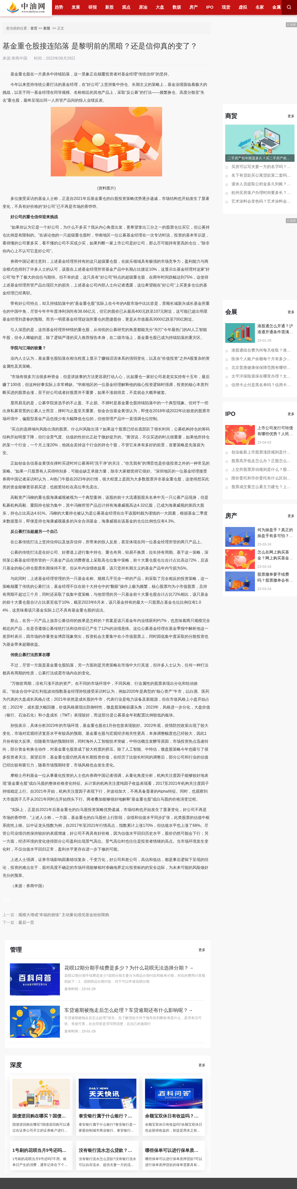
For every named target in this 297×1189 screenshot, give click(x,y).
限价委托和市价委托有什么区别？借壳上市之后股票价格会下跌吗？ (263, 478)
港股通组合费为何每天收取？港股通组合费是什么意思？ (263, 350)
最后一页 (26, 922)
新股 (109, 7)
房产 (193, 7)
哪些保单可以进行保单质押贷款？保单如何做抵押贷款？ (174, 1150)
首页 (33, 28)
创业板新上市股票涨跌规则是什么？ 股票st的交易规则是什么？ (263, 452)
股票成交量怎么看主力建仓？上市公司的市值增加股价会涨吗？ (263, 487)
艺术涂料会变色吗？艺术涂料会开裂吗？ (263, 201)
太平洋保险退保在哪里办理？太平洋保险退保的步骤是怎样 (263, 376)
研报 (92, 7)
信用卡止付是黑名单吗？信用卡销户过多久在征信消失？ (263, 385)
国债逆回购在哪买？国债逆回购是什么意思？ (41, 1116)
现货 (226, 7)
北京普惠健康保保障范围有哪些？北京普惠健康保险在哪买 (263, 367)
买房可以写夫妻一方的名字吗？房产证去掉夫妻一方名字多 (263, 167)
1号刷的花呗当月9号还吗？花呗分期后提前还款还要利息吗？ (41, 1150)
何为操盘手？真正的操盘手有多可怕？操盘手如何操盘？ (275, 536)
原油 (143, 7)
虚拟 (243, 7)
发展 (76, 7)
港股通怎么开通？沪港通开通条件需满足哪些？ (275, 332)
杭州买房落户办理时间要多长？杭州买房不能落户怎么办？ (263, 192)
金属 (276, 7)
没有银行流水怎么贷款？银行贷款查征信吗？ (107, 1150)
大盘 (160, 7)
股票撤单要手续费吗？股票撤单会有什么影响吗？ (275, 580)
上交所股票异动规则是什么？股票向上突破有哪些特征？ (263, 469)
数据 (177, 7)
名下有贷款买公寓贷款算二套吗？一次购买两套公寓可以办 (263, 175)
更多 (201, 950)
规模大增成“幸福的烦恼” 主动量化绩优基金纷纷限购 (63, 915)
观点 (126, 7)
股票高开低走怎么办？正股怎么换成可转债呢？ (263, 461)
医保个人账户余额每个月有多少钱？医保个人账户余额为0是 (263, 359)
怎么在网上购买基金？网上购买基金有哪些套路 (275, 558)
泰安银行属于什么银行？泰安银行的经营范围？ (107, 1116)
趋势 (59, 7)
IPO (209, 7)
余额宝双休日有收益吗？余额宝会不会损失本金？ (174, 1116)
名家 (259, 7)
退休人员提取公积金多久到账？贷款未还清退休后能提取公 (263, 184)
